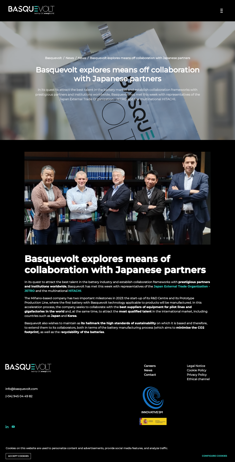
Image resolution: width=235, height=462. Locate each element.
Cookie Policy (196, 370)
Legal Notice (196, 366)
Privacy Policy (197, 374)
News (70, 58)
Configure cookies (214, 455)
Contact (150, 374)
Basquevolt (53, 58)
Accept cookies (18, 456)
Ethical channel (198, 379)
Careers (150, 366)
